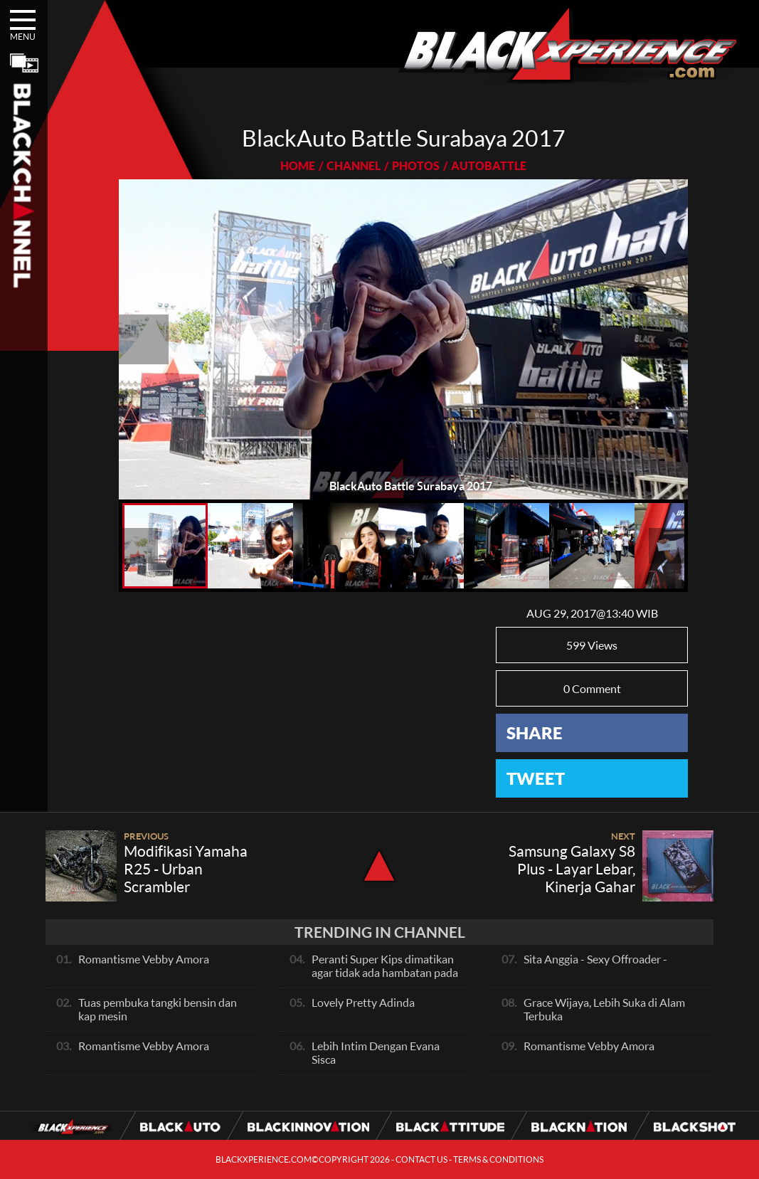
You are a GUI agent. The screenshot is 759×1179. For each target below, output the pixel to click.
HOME (297, 165)
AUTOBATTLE (488, 165)
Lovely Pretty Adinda (363, 1002)
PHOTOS (416, 165)
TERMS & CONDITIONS (498, 1159)
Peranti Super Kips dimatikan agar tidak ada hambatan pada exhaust (385, 972)
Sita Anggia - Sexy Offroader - (595, 959)
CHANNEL (354, 165)
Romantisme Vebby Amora (143, 959)
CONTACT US (421, 1159)
